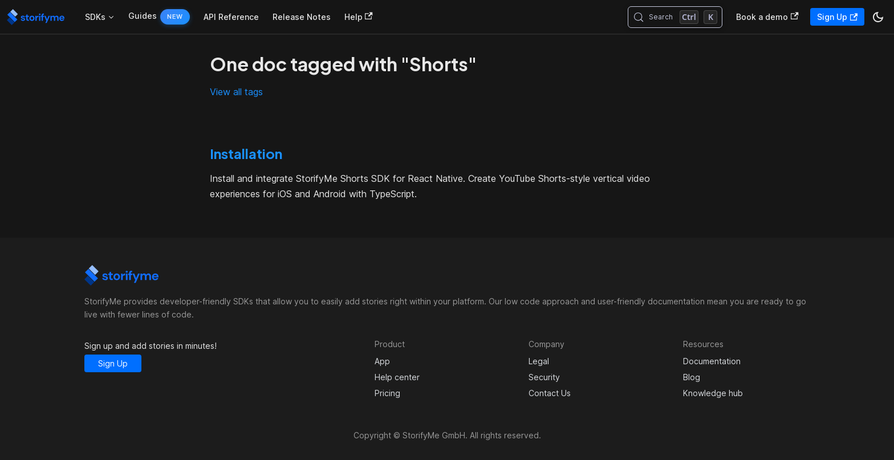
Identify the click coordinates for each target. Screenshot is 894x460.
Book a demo (767, 17)
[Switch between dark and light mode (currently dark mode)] (878, 17)
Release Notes (302, 17)
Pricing (387, 393)
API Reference (231, 17)
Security (544, 377)
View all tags (236, 91)
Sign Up (837, 17)
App (382, 361)
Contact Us (550, 393)
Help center (397, 377)
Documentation (712, 361)
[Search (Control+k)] (675, 17)
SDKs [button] (95, 17)
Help (358, 17)
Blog (691, 377)
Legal (539, 361)
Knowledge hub (713, 393)
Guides (142, 16)
